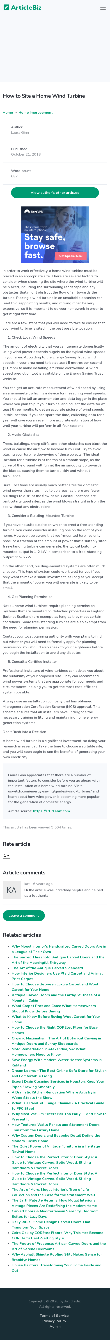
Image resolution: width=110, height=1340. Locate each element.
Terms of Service (54, 1315)
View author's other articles (55, 192)
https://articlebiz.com (51, 811)
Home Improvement (35, 112)
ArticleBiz (20, 7)
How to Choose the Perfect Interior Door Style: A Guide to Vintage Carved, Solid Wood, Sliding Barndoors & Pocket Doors (54, 1162)
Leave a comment (24, 915)
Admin (55, 1326)
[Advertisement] (55, 50)
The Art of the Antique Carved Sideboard (47, 968)
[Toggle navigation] (103, 7)
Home (8, 112)
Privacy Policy (54, 1321)
